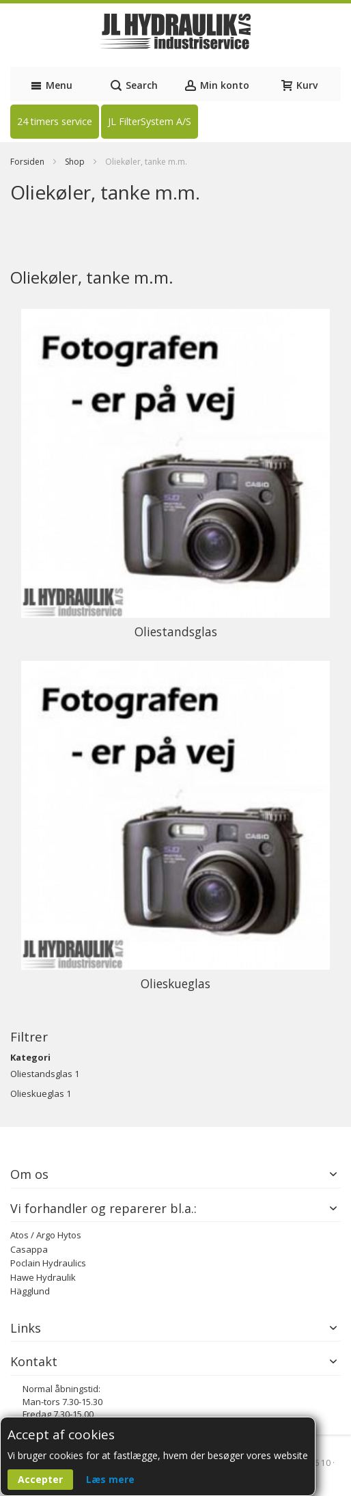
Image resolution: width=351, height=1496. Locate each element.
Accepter (40, 1479)
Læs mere (110, 1479)
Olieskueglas (37, 1093)
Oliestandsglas (41, 1073)
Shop (76, 161)
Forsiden (28, 161)
